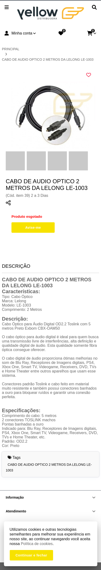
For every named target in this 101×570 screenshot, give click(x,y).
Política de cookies (37, 544)
